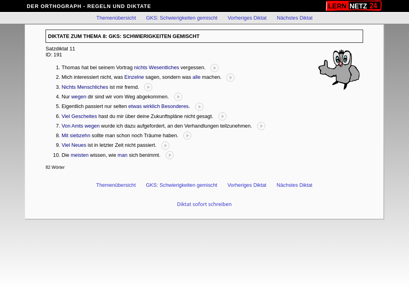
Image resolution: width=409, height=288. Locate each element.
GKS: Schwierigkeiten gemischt (182, 18)
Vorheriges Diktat (247, 18)
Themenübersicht (116, 18)
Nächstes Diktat (295, 18)
